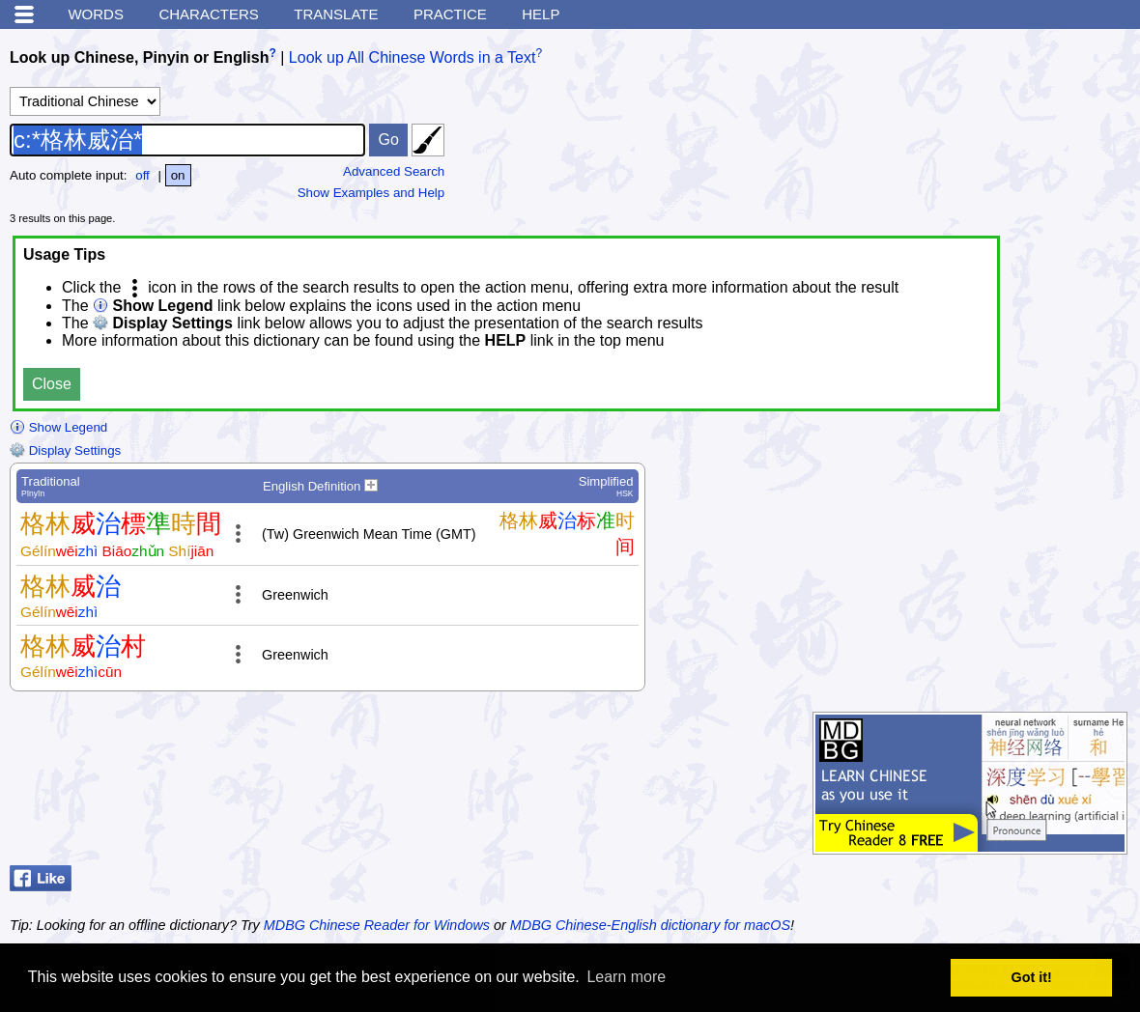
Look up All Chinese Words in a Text (412, 57)
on (178, 175)
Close (51, 384)
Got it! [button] (1032, 977)
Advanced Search (393, 171)
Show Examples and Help (371, 192)
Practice (450, 14)
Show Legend (58, 427)
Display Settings (65, 450)
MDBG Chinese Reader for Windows (377, 925)
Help (540, 14)
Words (96, 14)
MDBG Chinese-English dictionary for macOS (650, 925)
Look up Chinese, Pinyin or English (139, 57)
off (142, 175)
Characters (208, 14)
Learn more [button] (626, 977)
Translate (336, 14)
